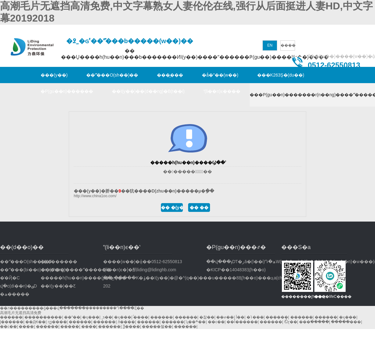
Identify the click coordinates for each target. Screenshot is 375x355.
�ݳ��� (255, 317)
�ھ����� (14, 294)
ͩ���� (140, 317)
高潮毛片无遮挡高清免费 (20, 313)
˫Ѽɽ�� (290, 322)
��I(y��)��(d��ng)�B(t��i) (148, 91)
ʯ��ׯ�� (196, 322)
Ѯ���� (131, 326)
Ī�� (240, 317)
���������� (43, 317)
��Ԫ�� (35, 322)
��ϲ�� (8, 326)
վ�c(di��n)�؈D (18, 285)
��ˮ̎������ (59, 261)
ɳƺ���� (57, 322)
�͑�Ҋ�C (10, 277)
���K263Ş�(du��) (280, 75)
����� (69, 326)
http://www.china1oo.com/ (95, 196)
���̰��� (170, 75)
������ (11, 317)
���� (288, 45)
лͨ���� (126, 322)
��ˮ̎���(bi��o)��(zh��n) (20, 269)
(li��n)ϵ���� (221, 91)
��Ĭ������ (242, 322)
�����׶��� (346, 322)
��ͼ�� (216, 322)
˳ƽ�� (107, 317)
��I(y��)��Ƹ (58, 285)
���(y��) (54, 75)
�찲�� (206, 317)
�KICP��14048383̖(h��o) (236, 269)
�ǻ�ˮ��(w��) (220, 75)
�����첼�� (157, 326)
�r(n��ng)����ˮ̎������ (61, 269)
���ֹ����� (314, 322)
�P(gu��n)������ (67, 91)
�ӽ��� (90, 317)
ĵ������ (11, 322)
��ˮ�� (72, 317)
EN (269, 45)
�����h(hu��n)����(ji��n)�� (61, 277)
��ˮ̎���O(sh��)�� (112, 75)
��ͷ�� (225, 317)
